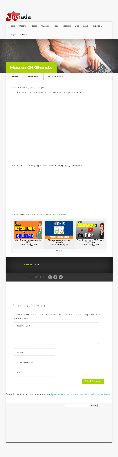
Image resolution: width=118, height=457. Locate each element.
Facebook (55, 277)
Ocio (77, 26)
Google (50, 277)
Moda (55, 26)
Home (14, 76)
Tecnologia (97, 26)
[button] (57, 251)
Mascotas (45, 26)
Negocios (67, 26)
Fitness (34, 26)
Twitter (61, 277)
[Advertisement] (59, 188)
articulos (33, 76)
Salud (85, 26)
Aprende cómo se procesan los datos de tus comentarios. (80, 397)
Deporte (22, 26)
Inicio (13, 26)
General (23, 34)
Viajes (13, 34)
